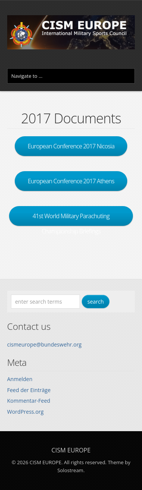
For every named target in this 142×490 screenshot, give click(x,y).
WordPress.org (25, 411)
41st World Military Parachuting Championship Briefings (71, 219)
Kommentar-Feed (28, 400)
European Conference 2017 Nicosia (71, 146)
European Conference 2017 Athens (71, 181)
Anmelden (20, 379)
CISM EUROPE (71, 450)
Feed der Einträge (29, 390)
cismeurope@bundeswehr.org (44, 344)
